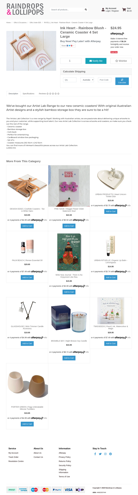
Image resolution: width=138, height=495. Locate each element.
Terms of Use (64, 477)
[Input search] (66, 9)
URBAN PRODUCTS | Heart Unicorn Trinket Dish (110, 195)
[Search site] (86, 9)
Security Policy (65, 465)
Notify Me (96, 61)
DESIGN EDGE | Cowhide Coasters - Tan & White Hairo (27, 210)
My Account (13, 453)
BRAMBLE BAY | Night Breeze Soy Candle (69, 341)
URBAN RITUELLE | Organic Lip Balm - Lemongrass (110, 261)
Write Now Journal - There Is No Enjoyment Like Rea (69, 276)
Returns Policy (65, 461)
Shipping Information (63, 471)
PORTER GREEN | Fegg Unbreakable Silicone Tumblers (27, 408)
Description (13, 94)
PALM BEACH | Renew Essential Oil (27, 260)
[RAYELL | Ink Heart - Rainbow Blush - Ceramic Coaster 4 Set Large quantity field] (70, 61)
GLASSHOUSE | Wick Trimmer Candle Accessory (27, 327)
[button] (110, 9)
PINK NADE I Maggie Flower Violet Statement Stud (69, 210)
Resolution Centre (16, 461)
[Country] (87, 79)
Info (45, 220)
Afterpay (62, 453)
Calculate (122, 81)
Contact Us (38, 457)
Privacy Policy (64, 457)
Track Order (13, 457)
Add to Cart (27, 226)
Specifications (28, 94)
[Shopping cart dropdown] (127, 9)
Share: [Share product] (67, 46)
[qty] (69, 79)
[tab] (13, 93)
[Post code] (104, 79)
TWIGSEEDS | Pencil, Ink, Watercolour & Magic (111, 327)
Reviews (49, 94)
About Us (38, 453)
